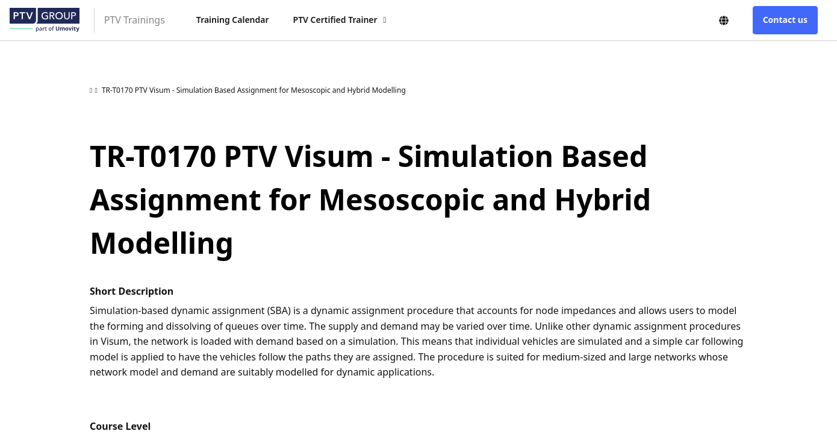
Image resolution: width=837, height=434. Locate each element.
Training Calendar (232, 19)
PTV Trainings (134, 20)
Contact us (785, 19)
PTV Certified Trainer (335, 19)
